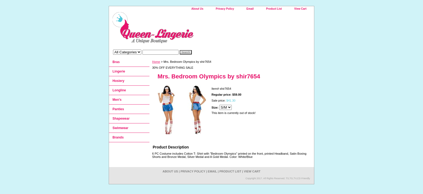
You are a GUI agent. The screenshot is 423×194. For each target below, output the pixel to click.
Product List (274, 8)
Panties (118, 109)
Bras (116, 62)
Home (156, 61)
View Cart (300, 8)
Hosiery (118, 81)
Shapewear (120, 118)
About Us (197, 8)
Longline (119, 90)
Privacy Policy (225, 8)
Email (250, 8)
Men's (117, 100)
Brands (118, 137)
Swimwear (120, 128)
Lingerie (118, 71)
